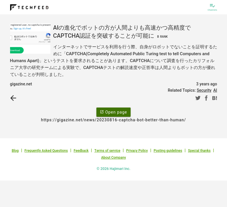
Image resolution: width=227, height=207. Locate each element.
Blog (15, 151)
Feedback (81, 151)
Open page (113, 111)
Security (204, 90)
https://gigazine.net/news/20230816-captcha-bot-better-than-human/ (113, 120)
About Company (113, 158)
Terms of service (107, 151)
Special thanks (199, 151)
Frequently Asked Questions (46, 151)
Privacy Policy (137, 151)
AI (215, 90)
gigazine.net (21, 84)
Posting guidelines (168, 151)
